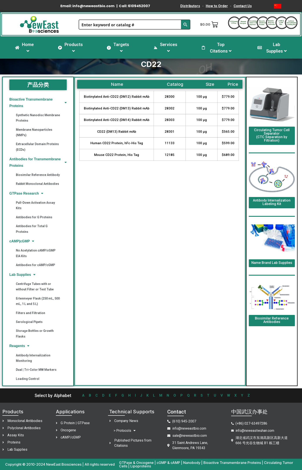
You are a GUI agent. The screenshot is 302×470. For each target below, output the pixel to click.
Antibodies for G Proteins (34, 217)
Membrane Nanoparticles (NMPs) (34, 132)
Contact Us (243, 6)
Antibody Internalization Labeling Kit (271, 202)
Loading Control (27, 379)
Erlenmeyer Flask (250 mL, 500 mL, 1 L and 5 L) (38, 301)
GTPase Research (26, 193)
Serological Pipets (29, 322)
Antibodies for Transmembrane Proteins (38, 162)
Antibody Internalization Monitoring (33, 358)
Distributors (190, 6)
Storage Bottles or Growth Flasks (35, 333)
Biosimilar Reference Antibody (38, 175)
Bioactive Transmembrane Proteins (38, 103)
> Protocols (125, 431)
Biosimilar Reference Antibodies (272, 320)
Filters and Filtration (30, 313)
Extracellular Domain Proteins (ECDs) (37, 146)
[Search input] (130, 24)
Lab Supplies (22, 274)
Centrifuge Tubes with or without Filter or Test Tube (35, 286)
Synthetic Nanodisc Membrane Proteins (38, 117)
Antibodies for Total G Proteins (32, 228)
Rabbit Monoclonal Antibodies (37, 183)
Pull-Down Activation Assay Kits (35, 205)
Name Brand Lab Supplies (271, 263)
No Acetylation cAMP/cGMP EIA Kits (35, 253)
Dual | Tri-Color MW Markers (36, 369)
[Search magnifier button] (185, 24)
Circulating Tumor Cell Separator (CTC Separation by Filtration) (272, 135)
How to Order (217, 6)
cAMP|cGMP (21, 241)
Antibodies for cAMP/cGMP (35, 265)
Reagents (19, 346)
